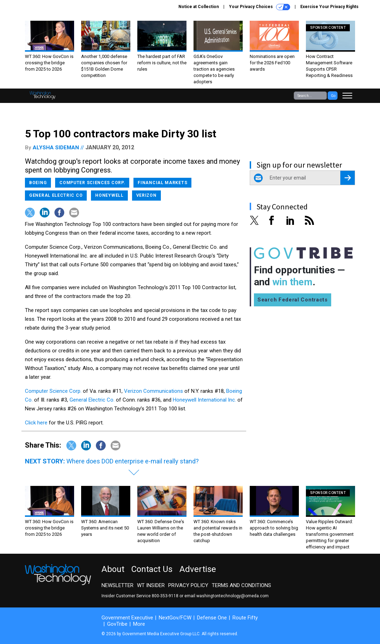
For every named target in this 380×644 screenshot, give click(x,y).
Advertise (197, 569)
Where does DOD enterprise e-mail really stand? (132, 461)
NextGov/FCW (175, 617)
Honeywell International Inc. (204, 400)
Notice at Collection (198, 6)
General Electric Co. (92, 400)
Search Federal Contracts (292, 300)
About (112, 569)
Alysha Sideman (56, 147)
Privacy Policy (188, 585)
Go (333, 96)
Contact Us (151, 569)
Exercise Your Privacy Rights (329, 6)
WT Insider (151, 585)
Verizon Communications (154, 391)
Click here (37, 422)
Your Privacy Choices (259, 7)
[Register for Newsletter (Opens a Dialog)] (347, 178)
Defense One (212, 617)
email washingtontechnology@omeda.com (226, 595)
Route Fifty (245, 617)
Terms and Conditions (241, 585)
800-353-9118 (165, 595)
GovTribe (117, 624)
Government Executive (127, 617)
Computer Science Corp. (53, 391)
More (139, 624)
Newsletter (117, 585)
